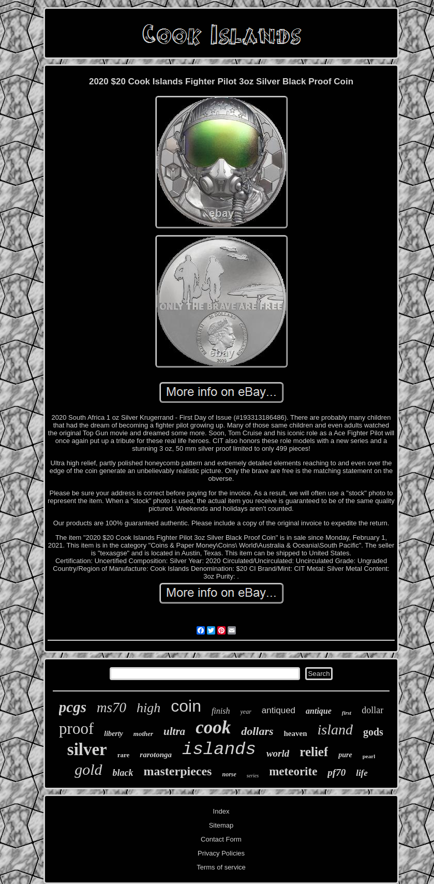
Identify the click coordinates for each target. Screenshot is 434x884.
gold (88, 769)
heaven (295, 733)
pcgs (72, 707)
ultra (174, 731)
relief (314, 752)
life (362, 773)
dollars (257, 731)
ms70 (111, 707)
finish (221, 710)
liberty (113, 734)
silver (87, 749)
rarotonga (156, 754)
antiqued (278, 710)
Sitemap (221, 825)
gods (373, 732)
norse (229, 774)
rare (123, 755)
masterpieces (178, 771)
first (346, 713)
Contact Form (221, 839)
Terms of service (221, 867)
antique (319, 710)
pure (345, 755)
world (277, 753)
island (335, 729)
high (148, 707)
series (253, 775)
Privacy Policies (221, 853)
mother (143, 734)
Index (221, 811)
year (245, 711)
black (123, 773)
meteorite (293, 771)
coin (186, 706)
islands (219, 749)
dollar (372, 710)
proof (76, 728)
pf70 (336, 772)
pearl (369, 756)
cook (213, 727)
